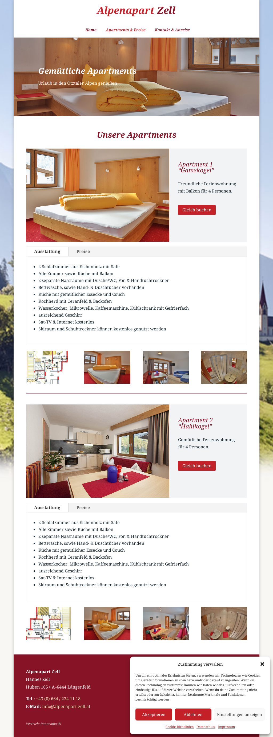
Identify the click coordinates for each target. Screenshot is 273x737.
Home (90, 30)
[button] (262, 664)
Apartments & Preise (125, 30)
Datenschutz (205, 726)
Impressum (226, 726)
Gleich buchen (196, 210)
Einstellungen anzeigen (239, 714)
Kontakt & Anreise (172, 30)
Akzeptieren (154, 714)
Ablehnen (193, 714)
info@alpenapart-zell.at (66, 706)
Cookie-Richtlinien (180, 726)
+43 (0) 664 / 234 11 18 (58, 699)
